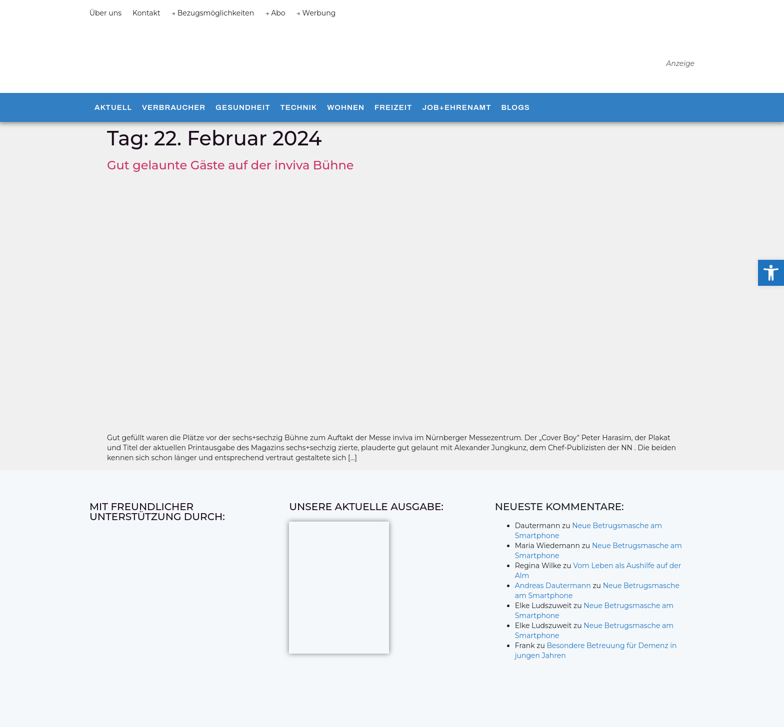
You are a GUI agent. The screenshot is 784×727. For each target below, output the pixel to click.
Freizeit (393, 110)
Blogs (515, 110)
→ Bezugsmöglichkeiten (213, 12)
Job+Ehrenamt (456, 110)
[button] (771, 273)
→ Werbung (316, 12)
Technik (298, 110)
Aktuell (113, 110)
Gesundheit (243, 110)
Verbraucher (174, 110)
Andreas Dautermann (553, 588)
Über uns (106, 12)
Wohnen (345, 110)
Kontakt (146, 12)
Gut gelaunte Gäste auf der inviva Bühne (230, 167)
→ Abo (275, 12)
